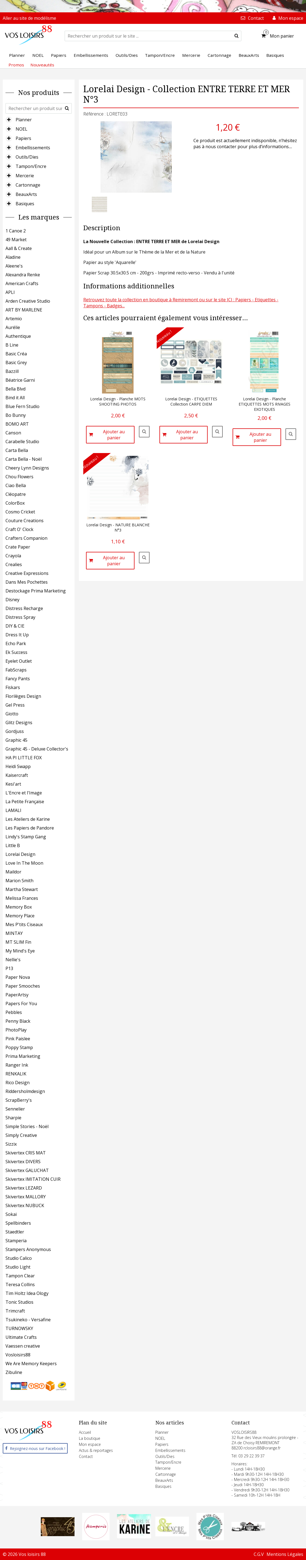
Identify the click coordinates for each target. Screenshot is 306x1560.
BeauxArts (26, 194)
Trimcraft (15, 1311)
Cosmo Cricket (20, 512)
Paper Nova (17, 977)
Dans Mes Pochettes (26, 582)
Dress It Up (17, 635)
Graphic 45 (16, 740)
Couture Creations (24, 521)
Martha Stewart (21, 889)
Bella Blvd (15, 389)
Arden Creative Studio (27, 301)
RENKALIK (15, 1074)
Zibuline (13, 1372)
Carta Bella (16, 450)
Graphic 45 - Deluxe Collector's (36, 749)
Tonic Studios (19, 1302)
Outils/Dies (27, 157)
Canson (13, 433)
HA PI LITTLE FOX (23, 758)
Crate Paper (17, 547)
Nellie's (13, 960)
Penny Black (17, 1021)
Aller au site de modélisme (29, 18)
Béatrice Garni (20, 380)
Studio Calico (18, 1258)
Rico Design (17, 1083)
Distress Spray (20, 617)
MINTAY (14, 933)
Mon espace (90, 1444)
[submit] (236, 36)
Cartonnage (28, 185)
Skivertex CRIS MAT (25, 1153)
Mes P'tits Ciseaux (24, 924)
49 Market (16, 240)
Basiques (25, 204)
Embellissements (33, 148)
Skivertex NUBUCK (24, 1205)
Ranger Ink (16, 1065)
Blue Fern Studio (22, 406)
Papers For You (21, 1003)
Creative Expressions (26, 573)
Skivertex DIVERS (23, 1162)
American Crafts (21, 283)
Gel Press (15, 705)
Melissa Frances (21, 898)
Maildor (13, 872)
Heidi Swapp (18, 766)
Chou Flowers (19, 477)
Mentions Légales (285, 1554)
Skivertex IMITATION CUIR (33, 1179)
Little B (12, 845)
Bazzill (12, 371)
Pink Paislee (17, 1039)
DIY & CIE (14, 626)
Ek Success (16, 652)
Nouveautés (42, 65)
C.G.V (259, 1554)
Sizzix (11, 1144)
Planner (24, 120)
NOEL (21, 129)
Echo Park (15, 643)
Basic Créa (16, 354)
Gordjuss (14, 731)
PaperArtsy (16, 995)
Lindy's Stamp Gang (25, 837)
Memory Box (18, 907)
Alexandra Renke (22, 275)
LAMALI (13, 810)
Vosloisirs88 (17, 1355)
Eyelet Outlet (18, 661)
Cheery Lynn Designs (27, 468)
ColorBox (15, 503)
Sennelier (15, 1109)
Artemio (13, 319)
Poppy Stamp (19, 1047)
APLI (10, 292)
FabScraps (16, 670)
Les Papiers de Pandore (29, 828)
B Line (11, 345)
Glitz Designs (18, 722)
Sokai (11, 1214)
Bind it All (15, 398)
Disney (12, 600)
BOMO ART (17, 424)
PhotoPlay (16, 1030)
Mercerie (25, 176)
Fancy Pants (17, 679)
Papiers (23, 138)
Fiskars (12, 687)
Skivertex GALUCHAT (27, 1170)
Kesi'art (13, 784)
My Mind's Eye (20, 951)
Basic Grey (16, 362)
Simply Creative (21, 1135)
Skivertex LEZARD (23, 1188)
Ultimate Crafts (21, 1337)
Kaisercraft (16, 775)
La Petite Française (24, 802)
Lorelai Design (20, 854)
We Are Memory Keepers (31, 1364)
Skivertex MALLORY (25, 1197)
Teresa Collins (20, 1284)
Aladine (13, 257)
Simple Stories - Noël (26, 1126)
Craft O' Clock (19, 529)
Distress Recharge (24, 608)
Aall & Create (18, 248)
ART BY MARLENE (23, 310)
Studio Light (17, 1267)
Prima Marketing (22, 1056)
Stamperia (16, 1241)
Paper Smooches (22, 986)
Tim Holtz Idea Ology (26, 1293)
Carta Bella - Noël (23, 459)
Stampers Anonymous (28, 1249)
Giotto (11, 714)
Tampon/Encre (31, 166)
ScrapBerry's (18, 1100)
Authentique (18, 336)
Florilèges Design (23, 696)
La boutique (89, 1438)
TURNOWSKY (19, 1328)
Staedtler (14, 1232)
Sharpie (13, 1118)
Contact (86, 1456)
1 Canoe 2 (15, 231)
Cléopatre (15, 494)
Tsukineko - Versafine (28, 1320)
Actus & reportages (96, 1450)
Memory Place (20, 916)
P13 (9, 968)
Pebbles (13, 1012)
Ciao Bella (15, 485)
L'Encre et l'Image (23, 793)
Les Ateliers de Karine (27, 819)
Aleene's (14, 266)
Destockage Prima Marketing (35, 591)
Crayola (13, 556)
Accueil (85, 1432)
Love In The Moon (24, 863)
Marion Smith (19, 881)
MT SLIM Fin (18, 942)
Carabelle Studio (22, 442)
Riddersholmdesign (25, 1091)
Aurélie (12, 327)
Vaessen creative (22, 1346)
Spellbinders (18, 1223)
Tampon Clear (20, 1276)
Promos (16, 65)
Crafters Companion (26, 538)
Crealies (13, 564)
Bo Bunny (15, 415)
